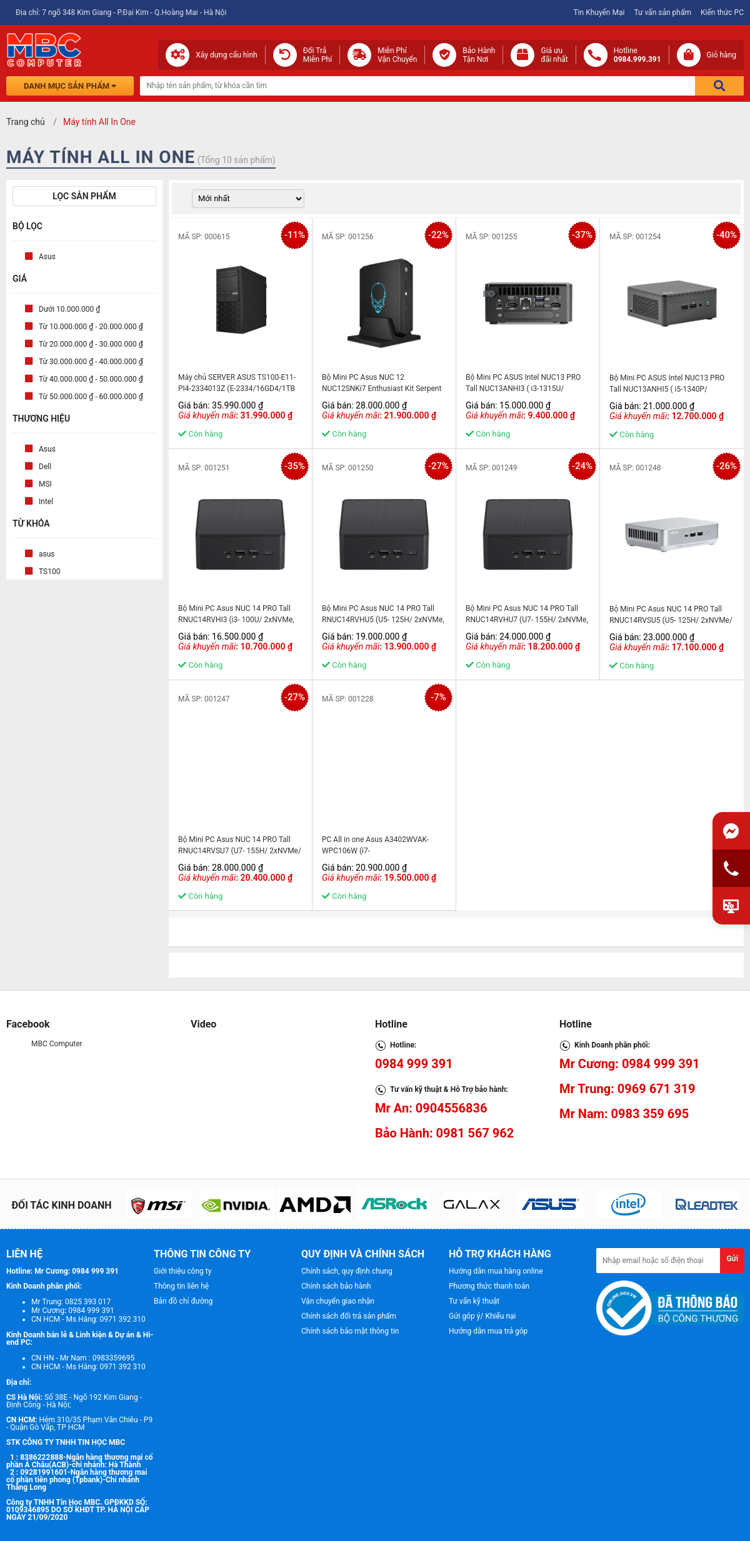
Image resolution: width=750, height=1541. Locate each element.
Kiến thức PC (722, 12)
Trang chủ (25, 122)
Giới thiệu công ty (182, 1271)
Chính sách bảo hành (336, 1286)
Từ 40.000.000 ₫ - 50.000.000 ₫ (91, 379)
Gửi (732, 1258)
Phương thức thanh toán (489, 1286)
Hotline (637, 55)
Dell (45, 466)
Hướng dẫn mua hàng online (496, 1271)
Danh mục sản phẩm (70, 86)
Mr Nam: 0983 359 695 (624, 1113)
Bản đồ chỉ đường (183, 1301)
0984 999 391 (414, 1063)
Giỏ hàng (721, 55)
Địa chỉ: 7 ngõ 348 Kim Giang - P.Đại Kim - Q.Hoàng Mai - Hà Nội (121, 12)
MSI (45, 484)
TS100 (49, 571)
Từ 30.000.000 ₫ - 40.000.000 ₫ (91, 361)
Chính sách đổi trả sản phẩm (348, 1316)
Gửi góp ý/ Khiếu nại (482, 1316)
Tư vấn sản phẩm (662, 12)
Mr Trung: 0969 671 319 (627, 1088)
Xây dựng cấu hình (226, 55)
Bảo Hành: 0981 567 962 (444, 1133)
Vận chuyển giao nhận (337, 1301)
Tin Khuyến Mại (598, 12)
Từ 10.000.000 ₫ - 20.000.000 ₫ (91, 326)
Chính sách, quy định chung (346, 1271)
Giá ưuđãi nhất (554, 55)
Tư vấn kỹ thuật (474, 1301)
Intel (46, 501)
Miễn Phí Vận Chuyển (397, 55)
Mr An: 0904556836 (431, 1108)
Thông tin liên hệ (181, 1286)
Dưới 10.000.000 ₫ (69, 309)
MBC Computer (56, 1043)
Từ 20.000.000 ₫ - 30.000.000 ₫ (91, 344)
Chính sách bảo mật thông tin (350, 1331)
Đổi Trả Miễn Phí (317, 55)
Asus (47, 256)
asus (47, 554)
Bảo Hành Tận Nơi (478, 55)
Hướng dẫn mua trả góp (488, 1331)
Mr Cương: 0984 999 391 (629, 1063)
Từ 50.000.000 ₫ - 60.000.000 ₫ (91, 396)
